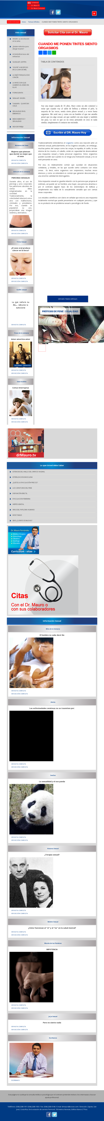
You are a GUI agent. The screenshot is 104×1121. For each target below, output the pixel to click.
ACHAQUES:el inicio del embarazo (21, 55)
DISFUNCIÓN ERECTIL (20, 493)
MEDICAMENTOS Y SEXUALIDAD (19, 120)
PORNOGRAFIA (18, 93)
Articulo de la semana (21, 172)
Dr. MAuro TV (35, 5)
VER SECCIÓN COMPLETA (19, 163)
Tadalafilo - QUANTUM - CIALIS (21, 105)
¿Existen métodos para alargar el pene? (21, 47)
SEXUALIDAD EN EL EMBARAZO (19, 112)
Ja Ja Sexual (53, 1016)
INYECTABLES (17, 515)
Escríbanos (53, 1038)
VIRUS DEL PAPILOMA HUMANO (24, 510)
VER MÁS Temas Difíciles (67, 299)
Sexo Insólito (21, 382)
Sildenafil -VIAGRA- (19, 98)
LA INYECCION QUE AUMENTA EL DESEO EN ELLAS (21, 85)
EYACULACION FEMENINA (21, 499)
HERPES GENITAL (18, 504)
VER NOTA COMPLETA (18, 160)
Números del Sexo (21, 145)
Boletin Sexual (53, 922)
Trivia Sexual (21, 242)
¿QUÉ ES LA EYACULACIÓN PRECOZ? (25, 482)
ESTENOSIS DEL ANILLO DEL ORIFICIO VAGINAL (29, 472)
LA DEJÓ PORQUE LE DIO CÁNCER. (21, 76)
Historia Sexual (53, 848)
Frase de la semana (21, 333)
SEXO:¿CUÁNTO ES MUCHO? (22, 520)
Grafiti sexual (22, 290)
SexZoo (53, 775)
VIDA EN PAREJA (18, 127)
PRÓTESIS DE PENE (52, 311)
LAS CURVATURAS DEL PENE (22, 488)
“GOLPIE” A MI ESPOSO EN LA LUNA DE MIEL (20, 68)
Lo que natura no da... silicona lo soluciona (20, 305)
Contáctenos (35, 2)
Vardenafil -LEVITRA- (20, 62)
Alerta (53, 702)
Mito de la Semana (53, 629)
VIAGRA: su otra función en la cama (21, 40)
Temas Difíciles (34, 22)
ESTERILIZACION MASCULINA (23, 477)
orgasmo (70, 143)
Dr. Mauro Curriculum (38, 8)
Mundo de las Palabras (53, 943)
